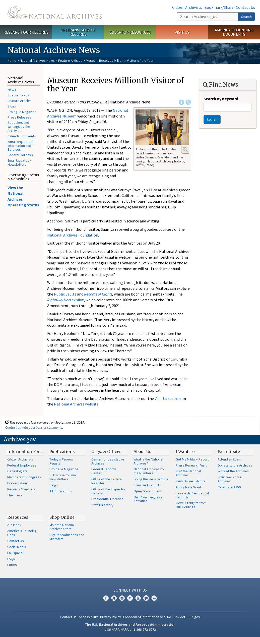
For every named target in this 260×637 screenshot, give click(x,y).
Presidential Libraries (107, 499)
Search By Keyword (221, 98)
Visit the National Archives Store (62, 527)
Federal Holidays (20, 155)
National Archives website (76, 404)
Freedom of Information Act (144, 617)
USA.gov (193, 617)
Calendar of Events (22, 136)
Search (246, 16)
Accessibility (88, 617)
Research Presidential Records (192, 495)
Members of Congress (24, 477)
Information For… (25, 451)
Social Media (16, 547)
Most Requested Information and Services (20, 145)
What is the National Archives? (148, 461)
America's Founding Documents (234, 32)
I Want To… (187, 451)
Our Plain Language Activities (148, 499)
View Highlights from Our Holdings (191, 505)
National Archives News (37, 60)
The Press (14, 495)
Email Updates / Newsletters (19, 162)
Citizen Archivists (187, 7)
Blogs (12, 106)
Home (12, 60)
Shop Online (62, 517)
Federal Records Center (103, 471)
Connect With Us (130, 590)
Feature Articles (70, 60)
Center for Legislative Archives (107, 461)
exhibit (65, 299)
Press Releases (19, 117)
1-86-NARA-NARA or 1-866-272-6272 (130, 629)
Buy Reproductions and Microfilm (66, 537)
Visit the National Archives (188, 473)
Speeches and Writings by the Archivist (19, 126)
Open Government (147, 491)
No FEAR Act (176, 617)
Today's (61, 461)
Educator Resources (130, 32)
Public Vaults (65, 294)
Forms (12, 564)
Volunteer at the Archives (230, 479)
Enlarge (185, 149)
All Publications (60, 491)
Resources (17, 517)
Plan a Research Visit (191, 465)
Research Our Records (26, 32)
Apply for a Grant (188, 487)
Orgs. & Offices (106, 451)
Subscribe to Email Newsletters (63, 477)
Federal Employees (21, 465)
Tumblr (130, 598)
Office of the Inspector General (108, 491)
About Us (142, 451)
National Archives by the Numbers (149, 471)
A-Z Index (14, 525)
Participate (229, 451)
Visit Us (182, 32)
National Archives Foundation (72, 235)
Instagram (122, 598)
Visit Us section (168, 398)
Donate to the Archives (235, 465)
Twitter (188, 102)
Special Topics (18, 95)
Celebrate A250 (229, 487)
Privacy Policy (110, 617)
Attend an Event (229, 459)
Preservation (17, 483)
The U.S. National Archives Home (55, 12)
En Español (15, 553)
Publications (62, 451)
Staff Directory (102, 505)
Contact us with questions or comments (33, 427)
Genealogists (17, 471)
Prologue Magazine (22, 111)
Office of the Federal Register (106, 481)
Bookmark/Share (219, 7)
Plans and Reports (147, 485)
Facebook (181, 102)
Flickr (154, 598)
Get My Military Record (193, 459)
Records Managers (21, 489)
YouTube (138, 598)
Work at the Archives (233, 471)
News (12, 90)
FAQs (11, 558)
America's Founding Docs (22, 533)
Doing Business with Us (151, 479)
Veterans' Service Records (77, 32)
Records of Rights (98, 294)
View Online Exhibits (190, 481)
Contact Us (245, 7)
